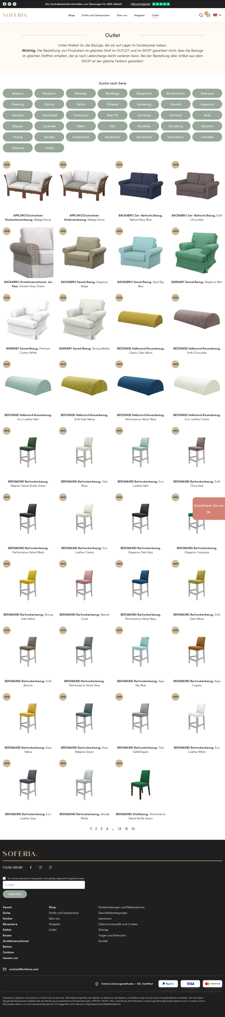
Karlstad (176, 115)
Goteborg (144, 104)
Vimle (49, 148)
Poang (17, 137)
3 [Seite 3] (101, 828)
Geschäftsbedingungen (112, 913)
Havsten (18, 115)
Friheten (112, 104)
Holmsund (80, 115)
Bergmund (144, 93)
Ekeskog (18, 104)
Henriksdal (49, 115)
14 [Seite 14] (119, 828)
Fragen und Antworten (112, 935)
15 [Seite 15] (126, 828)
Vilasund (18, 148)
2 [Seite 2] (96, 828)
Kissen (7, 935)
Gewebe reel (10, 957)
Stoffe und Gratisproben (96, 15)
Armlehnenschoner (16, 941)
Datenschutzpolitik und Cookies (118, 924)
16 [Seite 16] (133, 828)
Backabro (49, 93)
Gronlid (175, 104)
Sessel (7, 907)
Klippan (17, 126)
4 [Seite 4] (107, 828)
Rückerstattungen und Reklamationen (121, 907)
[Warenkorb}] (208, 15)
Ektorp (49, 104)
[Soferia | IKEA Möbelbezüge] (15, 15)
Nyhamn (207, 126)
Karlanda (144, 115)
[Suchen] (201, 15)
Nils (112, 126)
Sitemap (103, 929)
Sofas (7, 913)
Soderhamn (80, 137)
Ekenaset (207, 93)
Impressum (105, 918)
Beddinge (112, 93)
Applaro (18, 93)
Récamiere (10, 924)
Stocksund (144, 137)
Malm (81, 126)
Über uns (122, 15)
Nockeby (144, 126)
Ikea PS (112, 115)
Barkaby (81, 93)
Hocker (8, 918)
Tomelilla (207, 137)
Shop (71, 15)
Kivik (207, 115)
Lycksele (49, 126)
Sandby (49, 137)
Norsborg (176, 126)
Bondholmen (175, 93)
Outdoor (8, 952)
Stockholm (112, 137)
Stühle (7, 929)
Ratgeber (139, 15)
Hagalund (207, 104)
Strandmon (176, 137)
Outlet (155, 15)
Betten (7, 946)
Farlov (80, 104)
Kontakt (103, 941)
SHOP (147, 50)
